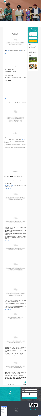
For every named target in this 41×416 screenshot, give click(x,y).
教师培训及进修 (16, 411)
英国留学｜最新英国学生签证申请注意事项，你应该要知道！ (33, 52)
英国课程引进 (16, 410)
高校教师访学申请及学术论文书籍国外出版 (16, 408)
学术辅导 (16, 409)
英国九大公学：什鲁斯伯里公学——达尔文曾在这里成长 (33, 47)
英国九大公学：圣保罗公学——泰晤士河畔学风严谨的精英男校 (33, 46)
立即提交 (29, 397)
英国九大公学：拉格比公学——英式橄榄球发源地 (33, 51)
